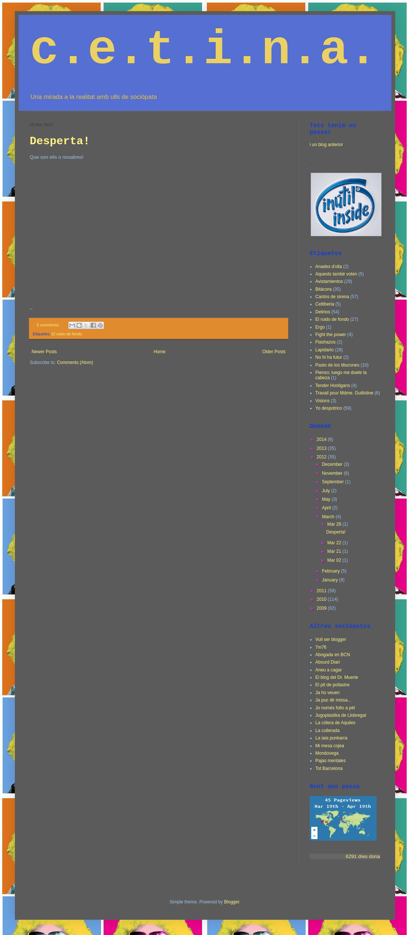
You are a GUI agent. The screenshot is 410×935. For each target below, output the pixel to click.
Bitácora (323, 289)
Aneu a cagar (328, 670)
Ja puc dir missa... (333, 700)
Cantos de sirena (332, 296)
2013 (322, 448)
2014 (322, 439)
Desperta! (60, 141)
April (327, 507)
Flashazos (325, 342)
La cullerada (327, 730)
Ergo (320, 327)
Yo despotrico (328, 408)
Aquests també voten (336, 274)
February (331, 571)
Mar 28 (334, 524)
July (326, 490)
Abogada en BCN (332, 654)
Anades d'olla (328, 266)
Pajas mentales (330, 760)
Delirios (322, 312)
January (330, 580)
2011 (322, 590)
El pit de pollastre (332, 684)
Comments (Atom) (75, 362)
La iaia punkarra (331, 738)
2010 (322, 599)
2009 (322, 608)
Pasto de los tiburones (337, 365)
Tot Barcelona (328, 768)
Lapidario (324, 349)
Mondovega (327, 753)
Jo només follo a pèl (335, 707)
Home (160, 351)
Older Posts (274, 351)
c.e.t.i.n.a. (203, 50)
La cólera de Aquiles (335, 722)
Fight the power (330, 334)
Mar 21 (334, 551)
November (333, 473)
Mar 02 (334, 560)
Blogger (231, 902)
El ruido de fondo (67, 334)
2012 (322, 457)
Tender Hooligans (332, 385)
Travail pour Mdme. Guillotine (344, 393)
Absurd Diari (327, 662)
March (329, 516)
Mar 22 (334, 542)
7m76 (320, 647)
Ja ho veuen (327, 692)
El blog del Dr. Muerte (336, 677)
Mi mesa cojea (329, 745)
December (333, 464)
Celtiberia (324, 304)
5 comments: (49, 325)
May (327, 499)
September (333, 481)
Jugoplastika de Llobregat (340, 715)
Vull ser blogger (330, 639)
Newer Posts (44, 351)
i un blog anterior (326, 144)
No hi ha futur (328, 357)
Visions (322, 400)
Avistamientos (329, 281)
